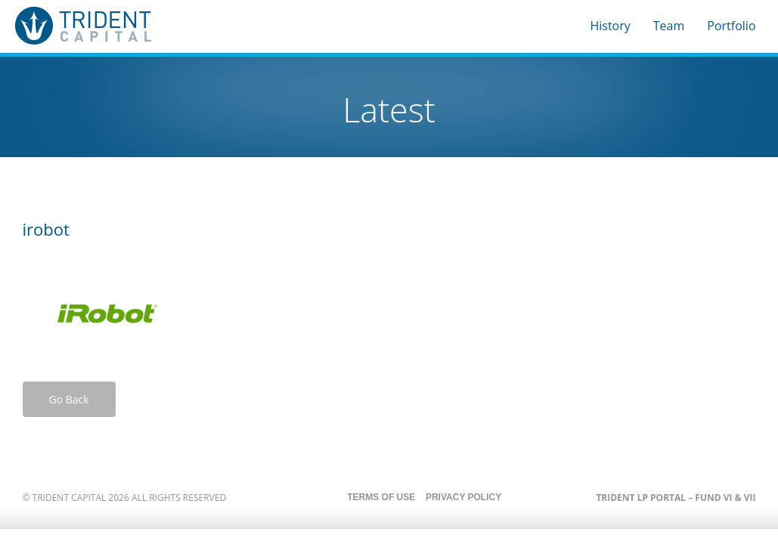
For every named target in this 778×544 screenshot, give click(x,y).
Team (669, 25)
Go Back (69, 399)
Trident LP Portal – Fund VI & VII (675, 497)
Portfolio (731, 25)
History (610, 25)
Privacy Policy (463, 497)
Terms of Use (381, 497)
